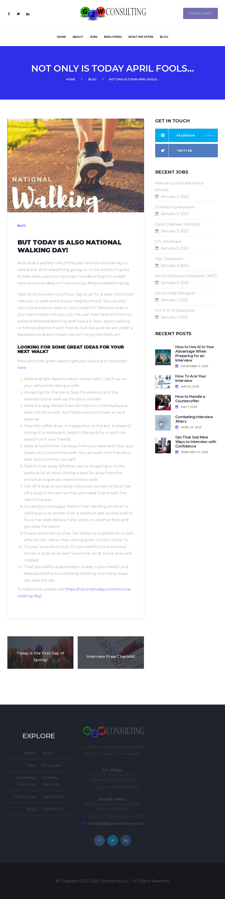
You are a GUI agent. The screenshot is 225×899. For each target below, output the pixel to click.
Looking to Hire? (200, 13)
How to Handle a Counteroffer (190, 398)
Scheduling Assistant (175, 207)
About (78, 36)
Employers (113, 36)
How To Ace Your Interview (190, 378)
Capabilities (53, 800)
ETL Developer (168, 241)
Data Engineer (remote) (177, 224)
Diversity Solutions (51, 784)
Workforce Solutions (25, 784)
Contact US (52, 812)
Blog (164, 36)
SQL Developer (169, 259)
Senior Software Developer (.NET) (186, 276)
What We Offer (140, 36)
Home (61, 36)
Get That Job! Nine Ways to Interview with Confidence (195, 441)
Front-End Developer (175, 310)
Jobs (93, 36)
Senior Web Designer (175, 293)
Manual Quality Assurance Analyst (179, 186)
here (21, 368)
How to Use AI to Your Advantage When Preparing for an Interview (194, 353)
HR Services (24, 800)
